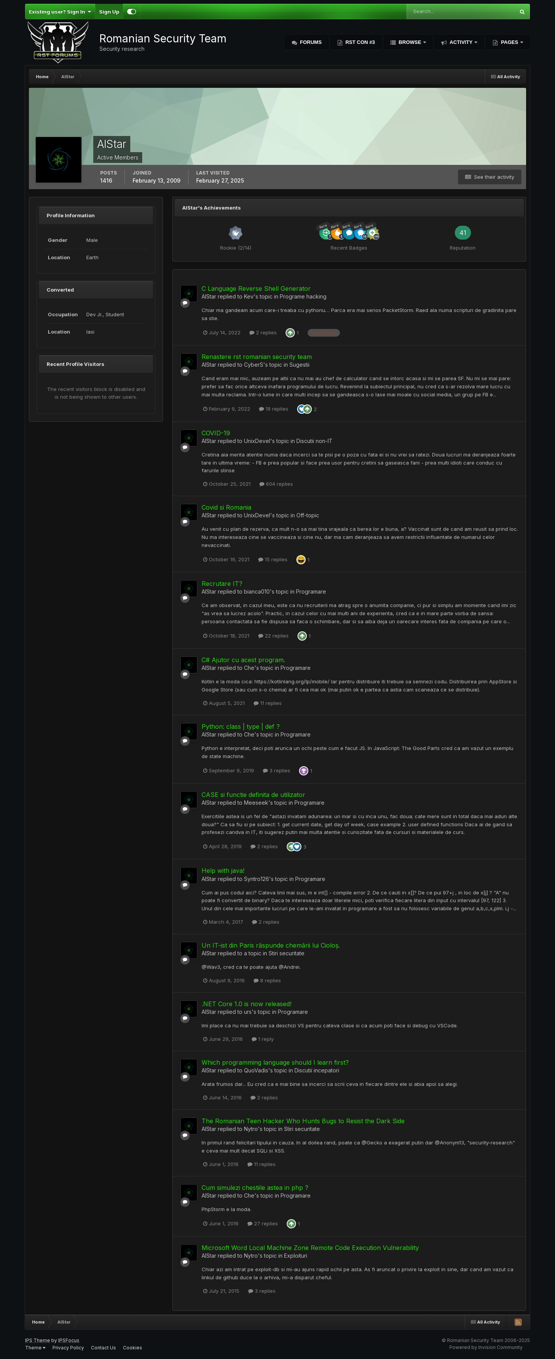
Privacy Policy (68, 1348)
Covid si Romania (226, 507)
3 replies (276, 770)
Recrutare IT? (222, 583)
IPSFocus (68, 1340)
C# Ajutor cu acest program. (243, 660)
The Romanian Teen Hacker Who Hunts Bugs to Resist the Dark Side (303, 1121)
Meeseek (256, 802)
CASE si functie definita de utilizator (253, 795)
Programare (311, 591)
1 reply (263, 1039)
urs (248, 1011)
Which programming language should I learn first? (275, 1062)
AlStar (209, 296)
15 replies (273, 559)
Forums (310, 42)
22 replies (273, 636)
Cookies (132, 1348)
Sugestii (299, 364)
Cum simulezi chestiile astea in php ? (255, 1187)
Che (249, 667)
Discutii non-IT (314, 441)
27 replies (262, 1223)
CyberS (253, 364)
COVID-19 (216, 433)
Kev (249, 296)
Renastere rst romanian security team (257, 357)
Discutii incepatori (316, 1070)
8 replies (267, 980)
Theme (35, 1348)
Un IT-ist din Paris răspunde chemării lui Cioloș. (271, 945)
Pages (510, 42)
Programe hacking (303, 296)
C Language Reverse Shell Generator (256, 288)
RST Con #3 (359, 42)
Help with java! (223, 870)
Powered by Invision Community (486, 1347)
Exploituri (295, 1255)
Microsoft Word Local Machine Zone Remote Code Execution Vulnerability (310, 1248)
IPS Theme (37, 1340)
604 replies (276, 484)
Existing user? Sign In (60, 11)
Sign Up (109, 11)
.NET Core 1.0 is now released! (246, 1004)
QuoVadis (256, 1070)
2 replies (263, 332)
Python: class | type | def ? (241, 726)
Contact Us (103, 1348)
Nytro (251, 1129)
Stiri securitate (286, 953)
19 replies (273, 409)
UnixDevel (257, 441)
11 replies (268, 703)
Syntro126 (256, 879)
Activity (461, 42)
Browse (410, 42)
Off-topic (307, 515)
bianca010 (257, 591)
